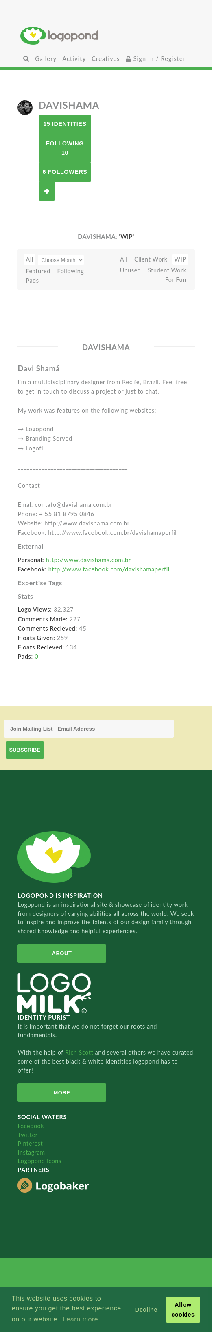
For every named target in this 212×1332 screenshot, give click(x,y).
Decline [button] (146, 1309)
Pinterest (30, 1143)
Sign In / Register (156, 58)
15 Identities (64, 124)
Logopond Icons (39, 1160)
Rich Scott (80, 1052)
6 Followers (64, 172)
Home (106, 35)
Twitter (27, 1134)
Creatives (106, 58)
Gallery (46, 58)
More (61, 1093)
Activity (74, 58)
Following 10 (65, 148)
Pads (32, 280)
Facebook (30, 1125)
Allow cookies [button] (183, 1310)
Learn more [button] (80, 1319)
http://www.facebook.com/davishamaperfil (109, 569)
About (62, 953)
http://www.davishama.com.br (88, 559)
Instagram (31, 1152)
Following (70, 271)
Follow (47, 191)
